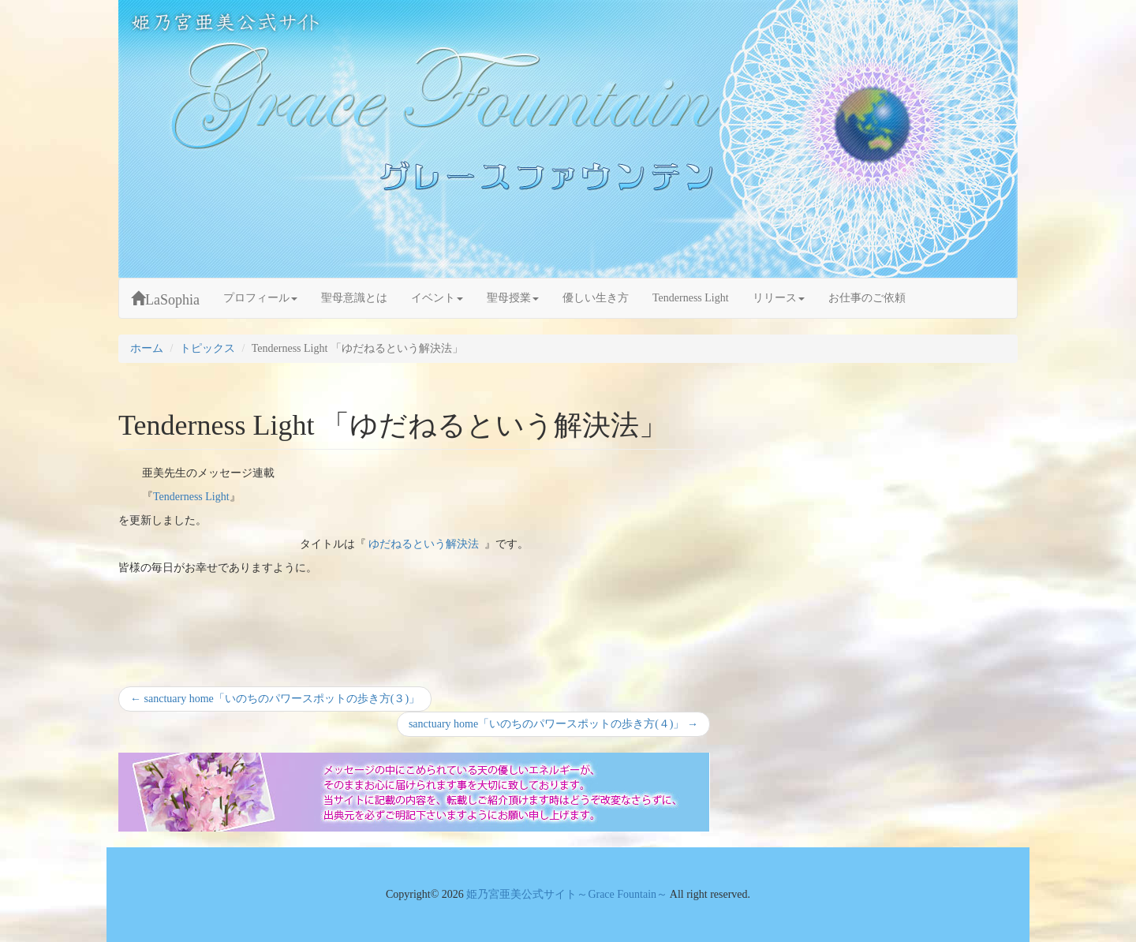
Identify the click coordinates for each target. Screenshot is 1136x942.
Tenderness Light (690, 298)
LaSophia (165, 299)
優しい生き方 (595, 298)
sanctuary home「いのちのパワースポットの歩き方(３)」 (275, 701)
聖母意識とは (354, 298)
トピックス (207, 348)
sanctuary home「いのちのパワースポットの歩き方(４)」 (553, 726)
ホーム (146, 348)
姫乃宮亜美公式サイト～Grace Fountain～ (567, 894)
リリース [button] (779, 298)
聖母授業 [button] (513, 298)
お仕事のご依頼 (867, 298)
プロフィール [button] (260, 298)
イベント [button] (437, 298)
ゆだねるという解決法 (423, 544)
